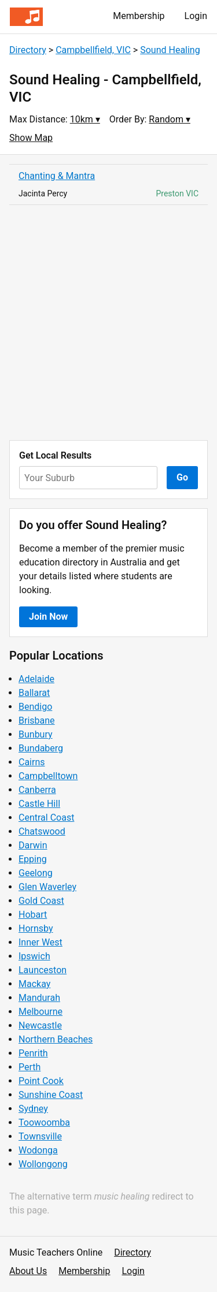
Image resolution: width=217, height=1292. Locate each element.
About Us (28, 1270)
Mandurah (39, 997)
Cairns (32, 762)
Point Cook (41, 1080)
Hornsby (36, 928)
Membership (138, 15)
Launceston (43, 970)
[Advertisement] (108, 322)
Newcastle (40, 1025)
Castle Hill (39, 803)
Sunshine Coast (51, 1094)
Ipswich (34, 956)
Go (182, 477)
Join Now (48, 616)
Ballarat (34, 692)
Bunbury (36, 734)
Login (196, 15)
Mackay (34, 983)
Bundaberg (41, 748)
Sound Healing (170, 49)
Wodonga (38, 1150)
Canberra (37, 789)
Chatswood (42, 831)
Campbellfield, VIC (93, 49)
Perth (30, 1067)
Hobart (33, 914)
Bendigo (35, 706)
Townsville (40, 1136)
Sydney (33, 1108)
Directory (27, 49)
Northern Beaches (56, 1039)
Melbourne (40, 1011)
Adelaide (36, 678)
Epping (33, 859)
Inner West (40, 942)
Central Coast (46, 817)
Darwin (33, 845)
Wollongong (43, 1164)
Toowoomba (44, 1122)
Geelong (36, 872)
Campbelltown (48, 775)
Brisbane (37, 720)
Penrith (33, 1053)
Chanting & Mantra (57, 175)
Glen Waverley (47, 886)
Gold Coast (41, 900)
